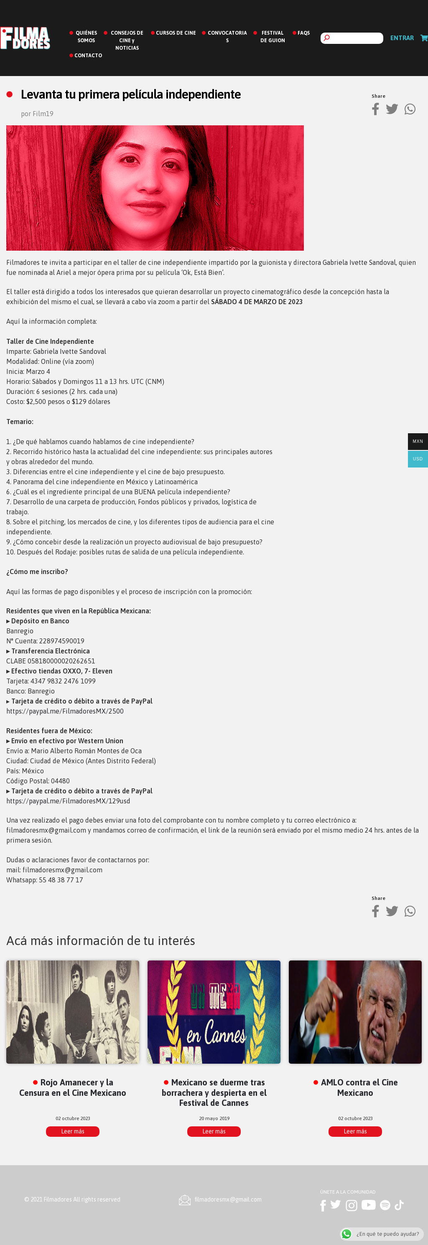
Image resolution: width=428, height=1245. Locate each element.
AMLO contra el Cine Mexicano (359, 1087)
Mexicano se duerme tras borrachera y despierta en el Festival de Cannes (214, 1092)
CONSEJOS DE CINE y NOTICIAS (127, 40)
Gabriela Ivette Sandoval (359, 262)
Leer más (72, 1131)
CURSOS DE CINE (176, 33)
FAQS (304, 33)
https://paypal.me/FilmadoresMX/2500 (65, 711)
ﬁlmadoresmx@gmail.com (228, 1199)
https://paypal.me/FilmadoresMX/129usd (68, 801)
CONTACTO (88, 55)
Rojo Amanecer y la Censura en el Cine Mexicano (72, 1087)
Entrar (402, 37)
